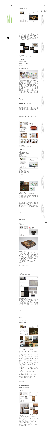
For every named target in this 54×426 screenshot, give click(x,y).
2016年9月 (42, 104)
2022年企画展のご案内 (9, 15)
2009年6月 (42, 180)
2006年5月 (42, 211)
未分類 (23, 56)
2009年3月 (42, 183)
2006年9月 (42, 208)
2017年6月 (42, 95)
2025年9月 (42, 22)
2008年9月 (42, 189)
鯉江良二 (20, 317)
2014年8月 (42, 121)
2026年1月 (42, 19)
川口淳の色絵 (21, 59)
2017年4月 (42, 97)
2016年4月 (42, 106)
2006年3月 (42, 212)
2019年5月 (42, 75)
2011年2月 (42, 161)
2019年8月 (42, 72)
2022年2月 (42, 43)
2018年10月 (42, 82)
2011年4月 (42, 159)
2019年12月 (42, 68)
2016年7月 (42, 105)
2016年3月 (42, 107)
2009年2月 (42, 184)
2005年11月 (42, 216)
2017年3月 (42, 98)
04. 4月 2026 (20, 145)
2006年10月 (42, 207)
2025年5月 (42, 26)
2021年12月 (42, 45)
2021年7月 (42, 50)
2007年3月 (42, 204)
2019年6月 (42, 74)
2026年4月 (42, 16)
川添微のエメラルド (22, 149)
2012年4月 (42, 147)
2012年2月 (42, 149)
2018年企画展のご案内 (9, 19)
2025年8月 (42, 23)
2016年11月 (42, 102)
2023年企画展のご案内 (9, 14)
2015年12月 (42, 109)
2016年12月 (42, 101)
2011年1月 (42, 162)
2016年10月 (42, 103)
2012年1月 (42, 150)
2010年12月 (42, 163)
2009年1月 (42, 185)
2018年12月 (42, 80)
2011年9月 (42, 154)
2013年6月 (42, 135)
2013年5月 (42, 136)
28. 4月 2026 (20, 55)
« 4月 (41, 12)
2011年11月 (42, 152)
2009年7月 (42, 179)
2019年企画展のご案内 (9, 18)
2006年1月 (42, 214)
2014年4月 (42, 125)
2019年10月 (42, 70)
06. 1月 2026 (20, 381)
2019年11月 (42, 69)
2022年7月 (42, 40)
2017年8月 (42, 93)
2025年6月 (42, 25)
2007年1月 (42, 206)
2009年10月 (42, 176)
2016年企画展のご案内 (9, 21)
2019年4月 (42, 76)
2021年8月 (42, 49)
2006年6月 (42, 210)
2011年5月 (42, 158)
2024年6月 (42, 27)
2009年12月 (42, 174)
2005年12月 (42, 215)
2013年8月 (42, 133)
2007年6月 (42, 201)
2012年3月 (42, 148)
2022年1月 (42, 44)
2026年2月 (42, 18)
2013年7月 (42, 134)
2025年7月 (42, 24)
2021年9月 (42, 48)
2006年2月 (42, 213)
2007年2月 (42, 205)
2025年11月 (42, 20)
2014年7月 (42, 122)
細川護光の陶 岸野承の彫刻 (24, 385)
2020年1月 (42, 67)
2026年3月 (42, 17)
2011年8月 (42, 155)
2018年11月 (42, 81)
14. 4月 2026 (20, 99)
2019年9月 (42, 71)
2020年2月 (42, 66)
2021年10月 (42, 47)
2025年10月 (42, 21)
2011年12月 (42, 151)
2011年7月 (42, 156)
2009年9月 (42, 177)
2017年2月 (42, 99)
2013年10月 (42, 131)
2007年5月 (42, 202)
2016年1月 (42, 108)
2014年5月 (42, 124)
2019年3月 (42, 77)
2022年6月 (42, 41)
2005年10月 (42, 217)
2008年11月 (42, 187)
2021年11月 (42, 46)
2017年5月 (42, 96)
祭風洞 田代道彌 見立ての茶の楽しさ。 (26, 103)
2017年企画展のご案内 (9, 20)
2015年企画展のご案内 (9, 22)
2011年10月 (42, 153)
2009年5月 (42, 181)
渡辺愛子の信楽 (22, 219)
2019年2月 (42, 78)
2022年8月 (42, 39)
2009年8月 (42, 178)
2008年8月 (42, 190)
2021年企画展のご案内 (9, 16)
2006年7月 (42, 209)
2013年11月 (42, 130)
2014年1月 (42, 128)
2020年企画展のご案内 (9, 17)
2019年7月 (42, 73)
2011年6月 (42, 157)
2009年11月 (42, 175)
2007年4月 (42, 203)
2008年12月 (42, 186)
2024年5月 (42, 28)
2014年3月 (42, 126)
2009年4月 (42, 182)
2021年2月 (42, 55)
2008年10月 (42, 188)
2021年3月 (42, 54)
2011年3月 (42, 160)
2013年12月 (42, 129)
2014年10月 (42, 120)
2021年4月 (42, 53)
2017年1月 (42, 100)
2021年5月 (42, 52)
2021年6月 (42, 51)
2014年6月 (42, 123)
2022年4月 (42, 42)
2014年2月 (42, 127)
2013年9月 (42, 132)
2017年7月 (42, 94)
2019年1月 (42, 79)
